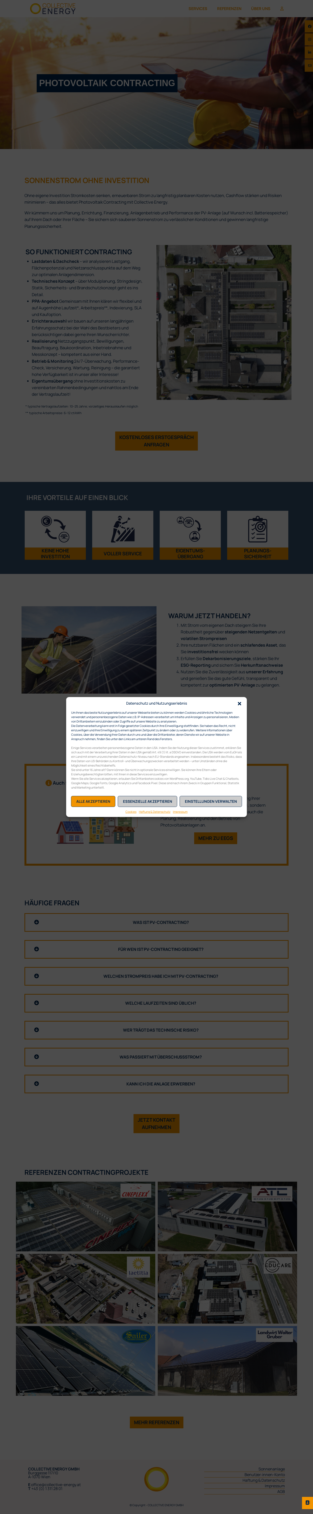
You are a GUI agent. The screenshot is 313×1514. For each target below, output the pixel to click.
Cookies (130, 812)
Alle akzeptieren (93, 801)
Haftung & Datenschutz (154, 812)
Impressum (180, 812)
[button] (239, 703)
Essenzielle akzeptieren (147, 801)
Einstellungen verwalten (211, 801)
